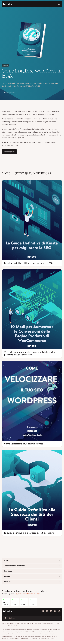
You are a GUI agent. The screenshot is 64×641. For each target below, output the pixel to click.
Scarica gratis (9, 152)
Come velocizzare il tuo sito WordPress (23, 443)
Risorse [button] (7, 576)
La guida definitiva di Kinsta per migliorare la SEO (28, 263)
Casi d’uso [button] (8, 571)
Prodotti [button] (7, 560)
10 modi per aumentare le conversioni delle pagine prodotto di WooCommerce (29, 353)
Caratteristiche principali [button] (14, 566)
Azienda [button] (7, 582)
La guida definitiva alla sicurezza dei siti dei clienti (29, 532)
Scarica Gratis (9, 93)
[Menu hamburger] (59, 4)
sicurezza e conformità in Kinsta (27, 594)
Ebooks (5, 65)
